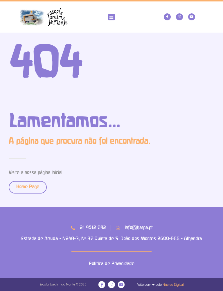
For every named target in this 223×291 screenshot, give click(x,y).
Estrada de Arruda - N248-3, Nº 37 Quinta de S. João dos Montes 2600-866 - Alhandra (111, 239)
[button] (111, 17)
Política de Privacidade (111, 264)
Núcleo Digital (173, 285)
